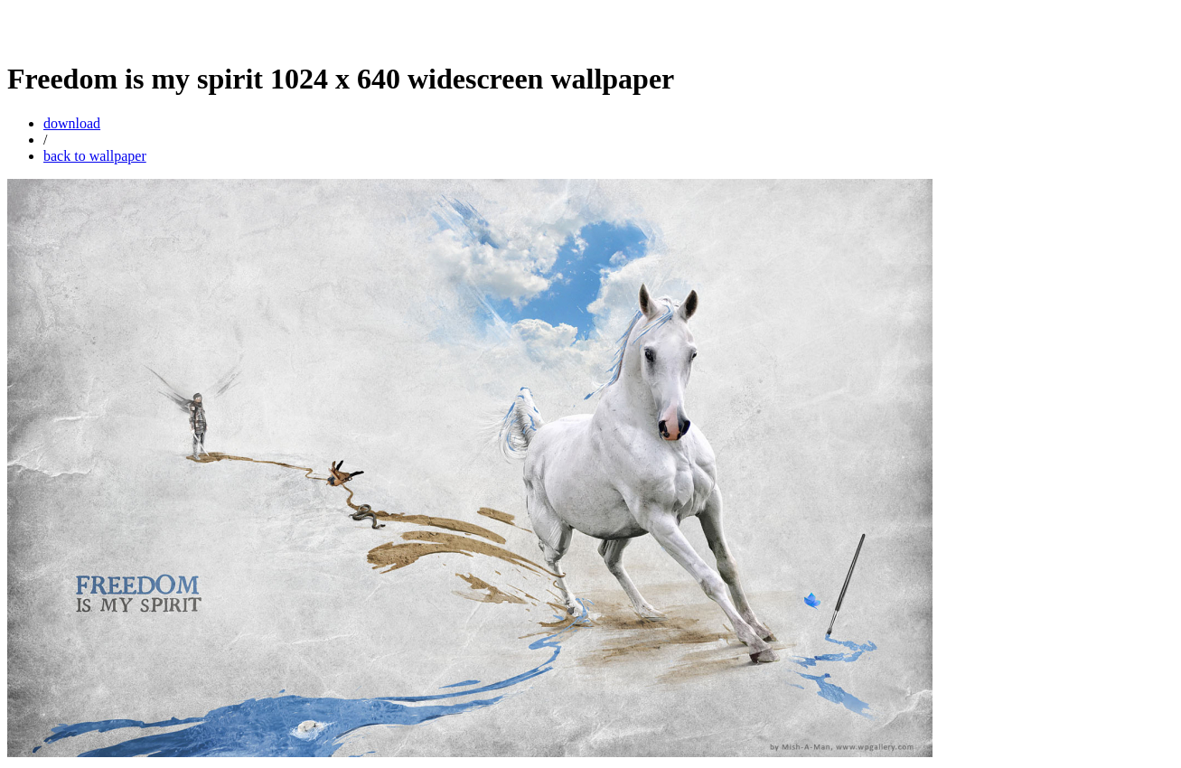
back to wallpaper (94, 156)
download (71, 123)
